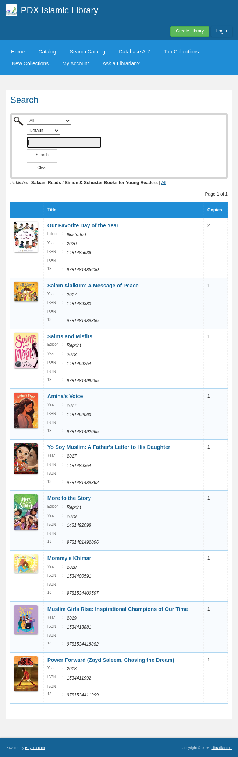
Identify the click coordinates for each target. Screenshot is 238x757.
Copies (214, 209)
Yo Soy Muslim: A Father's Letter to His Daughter (108, 447)
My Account (75, 63)
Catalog (47, 52)
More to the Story (69, 498)
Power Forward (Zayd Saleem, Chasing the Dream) (110, 660)
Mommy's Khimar (69, 558)
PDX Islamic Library (60, 10)
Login (221, 31)
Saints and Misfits (69, 336)
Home (18, 52)
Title (51, 209)
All (163, 182)
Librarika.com (221, 748)
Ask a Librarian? (121, 63)
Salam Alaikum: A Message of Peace (93, 285)
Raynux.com (35, 748)
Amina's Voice (65, 396)
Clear (42, 167)
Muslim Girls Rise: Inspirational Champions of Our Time (117, 609)
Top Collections (181, 52)
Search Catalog (88, 52)
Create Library (190, 31)
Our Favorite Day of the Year (82, 225)
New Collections (30, 63)
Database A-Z (134, 52)
